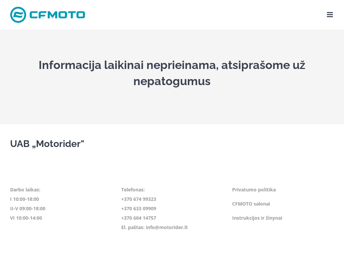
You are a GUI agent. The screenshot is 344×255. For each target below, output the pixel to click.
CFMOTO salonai (251, 204)
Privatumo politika (254, 189)
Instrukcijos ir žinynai (257, 218)
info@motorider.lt (167, 227)
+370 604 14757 (138, 218)
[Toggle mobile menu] (330, 14)
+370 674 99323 (138, 199)
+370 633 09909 (138, 208)
